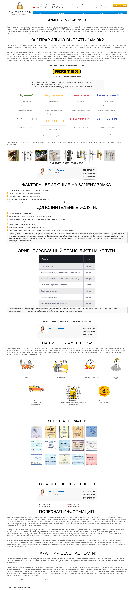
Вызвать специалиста (120, 5)
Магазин (82, 13)
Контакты (120, 13)
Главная (40, 13)
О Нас (101, 13)
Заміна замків (49, 580)
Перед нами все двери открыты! (20, 14)
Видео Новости (61, 13)
